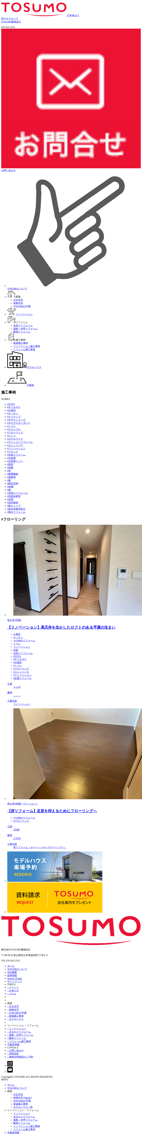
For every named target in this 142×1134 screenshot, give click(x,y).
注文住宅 (18, 1094)
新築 (9, 1003)
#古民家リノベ (15, 461)
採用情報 (12, 975)
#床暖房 (11, 477)
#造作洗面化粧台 (16, 509)
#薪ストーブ (14, 505)
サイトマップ (14, 981)
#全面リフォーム (16, 455)
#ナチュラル (14, 429)
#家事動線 (12, 474)
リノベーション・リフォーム (23, 1025)
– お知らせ (13, 990)
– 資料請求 (13, 1053)
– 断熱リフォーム (16, 1038)
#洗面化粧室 (14, 496)
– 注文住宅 (13, 1006)
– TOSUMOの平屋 (16, 1012)
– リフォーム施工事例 (19, 1041)
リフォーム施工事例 (24, 1129)
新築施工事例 (20, 1104)
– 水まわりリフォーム (19, 1032)
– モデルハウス (15, 1019)
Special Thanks (14, 978)
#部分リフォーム (16, 512)
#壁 (9, 470)
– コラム (11, 993)
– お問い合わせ (15, 1050)
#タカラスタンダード (18, 423)
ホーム (11, 966)
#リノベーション (16, 448)
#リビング (12, 451)
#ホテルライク (15, 439)
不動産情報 (13, 1044)
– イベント (13, 987)
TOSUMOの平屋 (22, 1100)
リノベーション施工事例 (26, 1126)
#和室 (10, 464)
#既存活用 (12, 483)
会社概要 (12, 972)
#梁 (9, 490)
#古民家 (11, 458)
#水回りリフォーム (17, 493)
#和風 (10, 467)
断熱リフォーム (21, 1123)
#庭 (9, 480)
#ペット (11, 435)
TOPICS (11, 984)
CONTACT (12, 1047)
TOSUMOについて (17, 969)
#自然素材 (12, 502)
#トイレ (11, 426)
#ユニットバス (15, 445)
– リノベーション (16, 1028)
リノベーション (21, 1113)
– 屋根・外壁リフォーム (20, 1035)
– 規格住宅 (13, 1009)
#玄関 (10, 499)
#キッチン (12, 413)
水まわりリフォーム (24, 1116)
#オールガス (14, 407)
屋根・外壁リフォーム (25, 1120)
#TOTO (11, 404)
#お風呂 (11, 410)
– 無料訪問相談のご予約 (20, 1057)
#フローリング (15, 432)
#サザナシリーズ (16, 420)
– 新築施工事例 (15, 1016)
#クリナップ (14, 416)
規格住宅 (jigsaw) (22, 1097)
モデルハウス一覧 (23, 1107)
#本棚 (10, 486)
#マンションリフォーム (20, 442)
